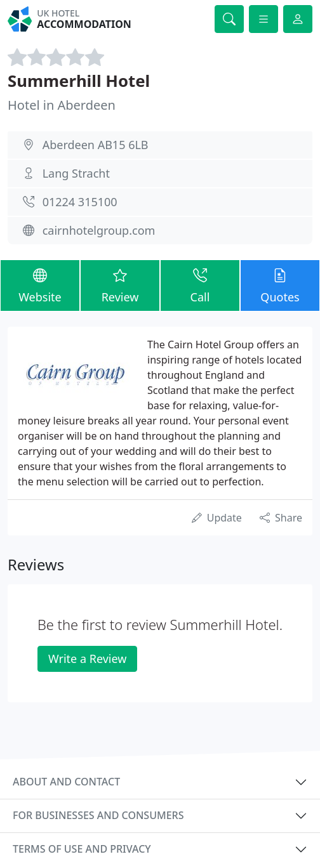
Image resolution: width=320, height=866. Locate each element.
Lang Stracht (76, 173)
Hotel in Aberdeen (62, 105)
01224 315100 (80, 201)
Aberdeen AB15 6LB (96, 144)
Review (120, 285)
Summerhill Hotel (79, 80)
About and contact (66, 782)
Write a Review (87, 658)
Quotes (280, 285)
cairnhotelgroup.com (99, 230)
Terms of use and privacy (82, 849)
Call (200, 285)
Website (40, 285)
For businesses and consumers (98, 815)
